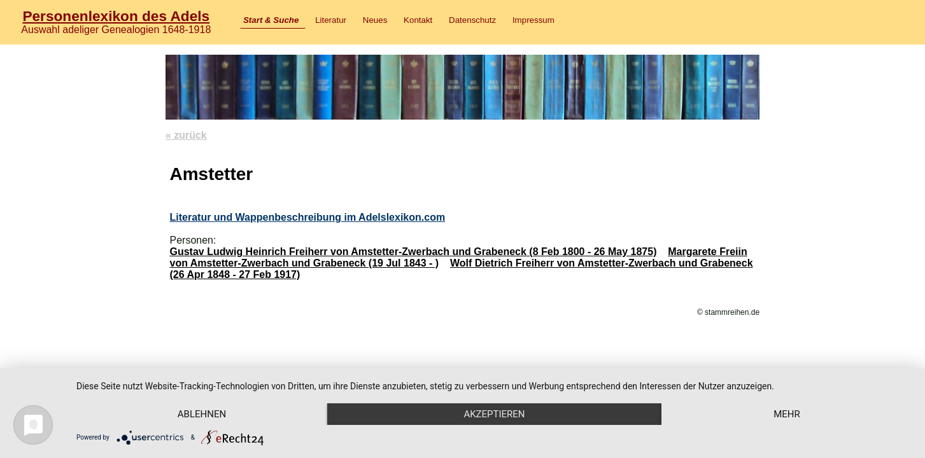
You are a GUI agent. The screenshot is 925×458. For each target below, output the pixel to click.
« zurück (186, 135)
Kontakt (418, 20)
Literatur (330, 20)
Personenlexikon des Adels (115, 16)
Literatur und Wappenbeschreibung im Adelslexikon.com (307, 217)
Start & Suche (271, 20)
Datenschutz (472, 20)
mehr (786, 414)
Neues (375, 20)
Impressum (533, 20)
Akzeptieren (494, 414)
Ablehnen (202, 414)
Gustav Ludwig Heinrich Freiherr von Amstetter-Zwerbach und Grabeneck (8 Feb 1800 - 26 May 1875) (412, 251)
